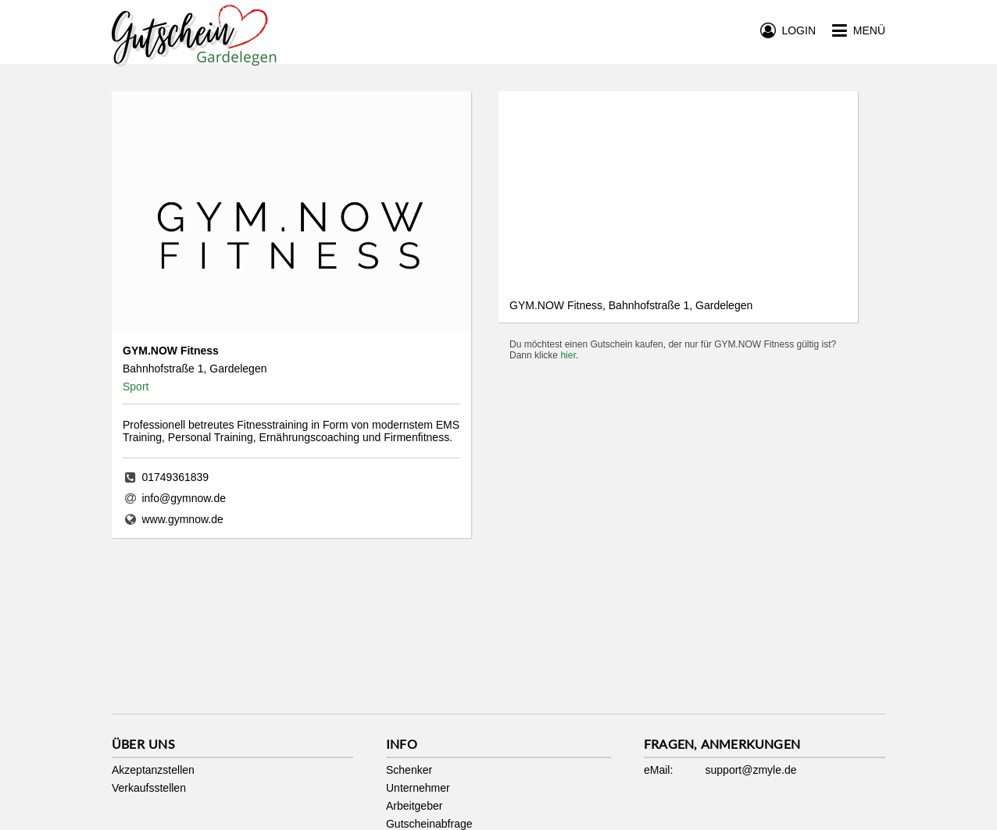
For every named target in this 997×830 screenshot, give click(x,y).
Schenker (409, 770)
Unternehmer (418, 788)
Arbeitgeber (414, 806)
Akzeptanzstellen (153, 770)
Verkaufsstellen (149, 788)
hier (567, 355)
